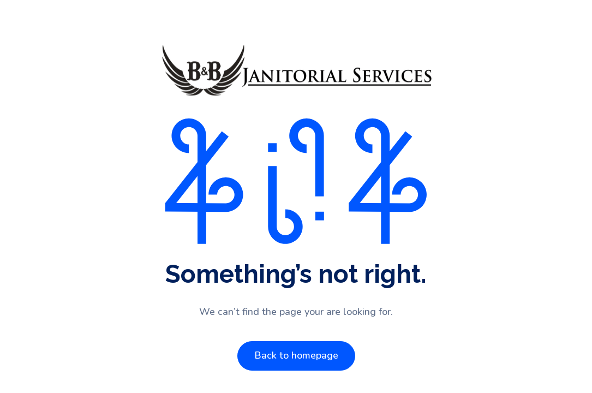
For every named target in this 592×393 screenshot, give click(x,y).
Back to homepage (296, 355)
